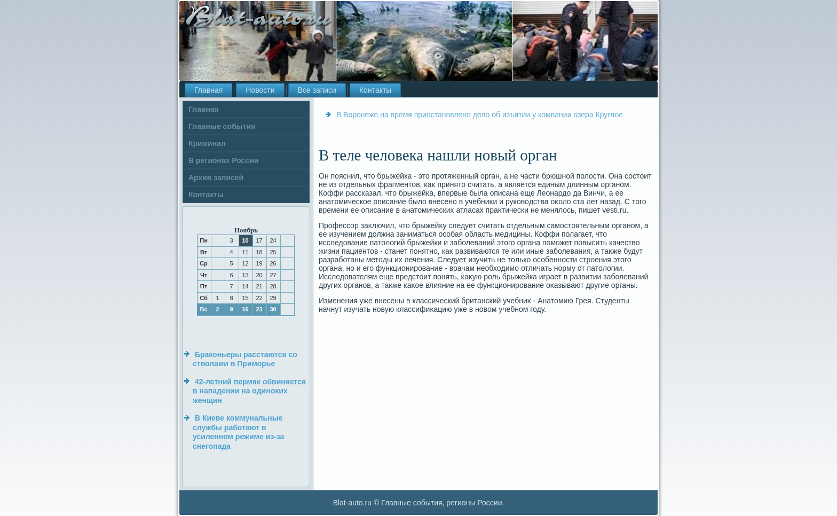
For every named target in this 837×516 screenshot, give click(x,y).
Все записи (317, 90)
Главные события (221, 126)
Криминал (207, 143)
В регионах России (223, 160)
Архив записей (215, 177)
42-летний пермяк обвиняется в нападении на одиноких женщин (249, 391)
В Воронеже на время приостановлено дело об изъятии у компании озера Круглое (479, 114)
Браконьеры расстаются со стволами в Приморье (245, 359)
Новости (260, 90)
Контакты (375, 90)
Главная (208, 90)
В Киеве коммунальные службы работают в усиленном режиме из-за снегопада (238, 432)
